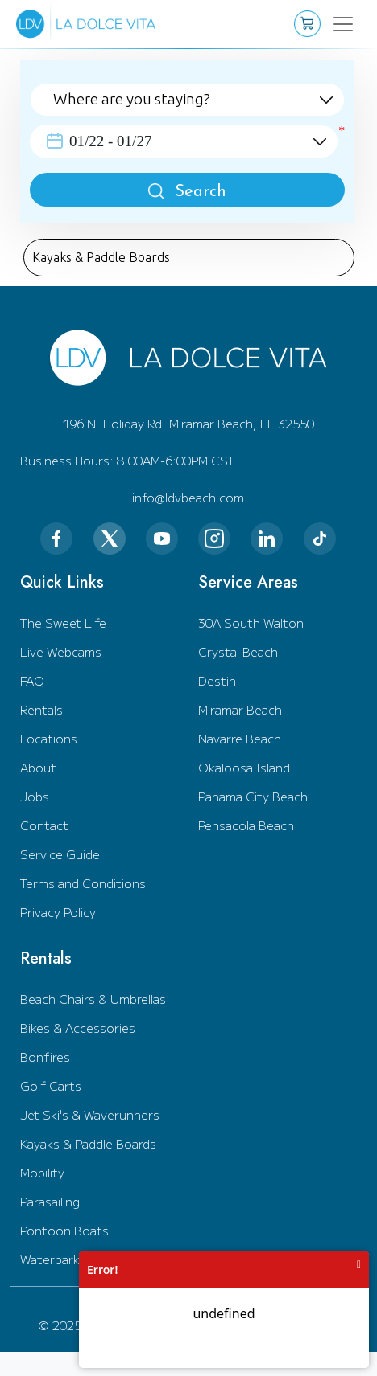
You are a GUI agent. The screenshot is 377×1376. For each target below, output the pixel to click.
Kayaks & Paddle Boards (88, 1143)
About (38, 767)
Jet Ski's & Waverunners (90, 1114)
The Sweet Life (63, 622)
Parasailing (50, 1201)
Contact (44, 825)
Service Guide (60, 854)
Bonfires (45, 1056)
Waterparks (53, 1259)
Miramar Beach (240, 709)
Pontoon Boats (64, 1230)
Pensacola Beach (246, 825)
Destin (217, 680)
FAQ (32, 680)
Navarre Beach (239, 738)
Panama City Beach (253, 796)
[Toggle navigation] (336, 24)
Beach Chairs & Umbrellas (93, 998)
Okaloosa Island (244, 767)
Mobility (42, 1172)
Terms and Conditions (83, 882)
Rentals (41, 709)
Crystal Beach (238, 651)
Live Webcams (61, 651)
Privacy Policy (58, 911)
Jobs (34, 796)
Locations (48, 738)
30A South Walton (251, 622)
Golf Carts (50, 1085)
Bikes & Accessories (77, 1027)
